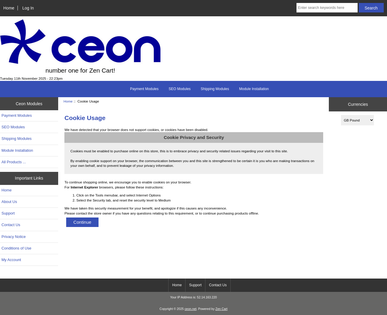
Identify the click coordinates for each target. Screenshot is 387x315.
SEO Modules (180, 89)
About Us (9, 201)
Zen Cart (221, 309)
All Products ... (13, 162)
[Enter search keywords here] (326, 7)
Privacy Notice (13, 236)
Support (8, 213)
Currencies (358, 104)
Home (8, 8)
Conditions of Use (16, 248)
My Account (11, 260)
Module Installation (254, 89)
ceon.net (190, 309)
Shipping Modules (215, 89)
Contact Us (10, 225)
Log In (28, 8)
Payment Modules (144, 89)
